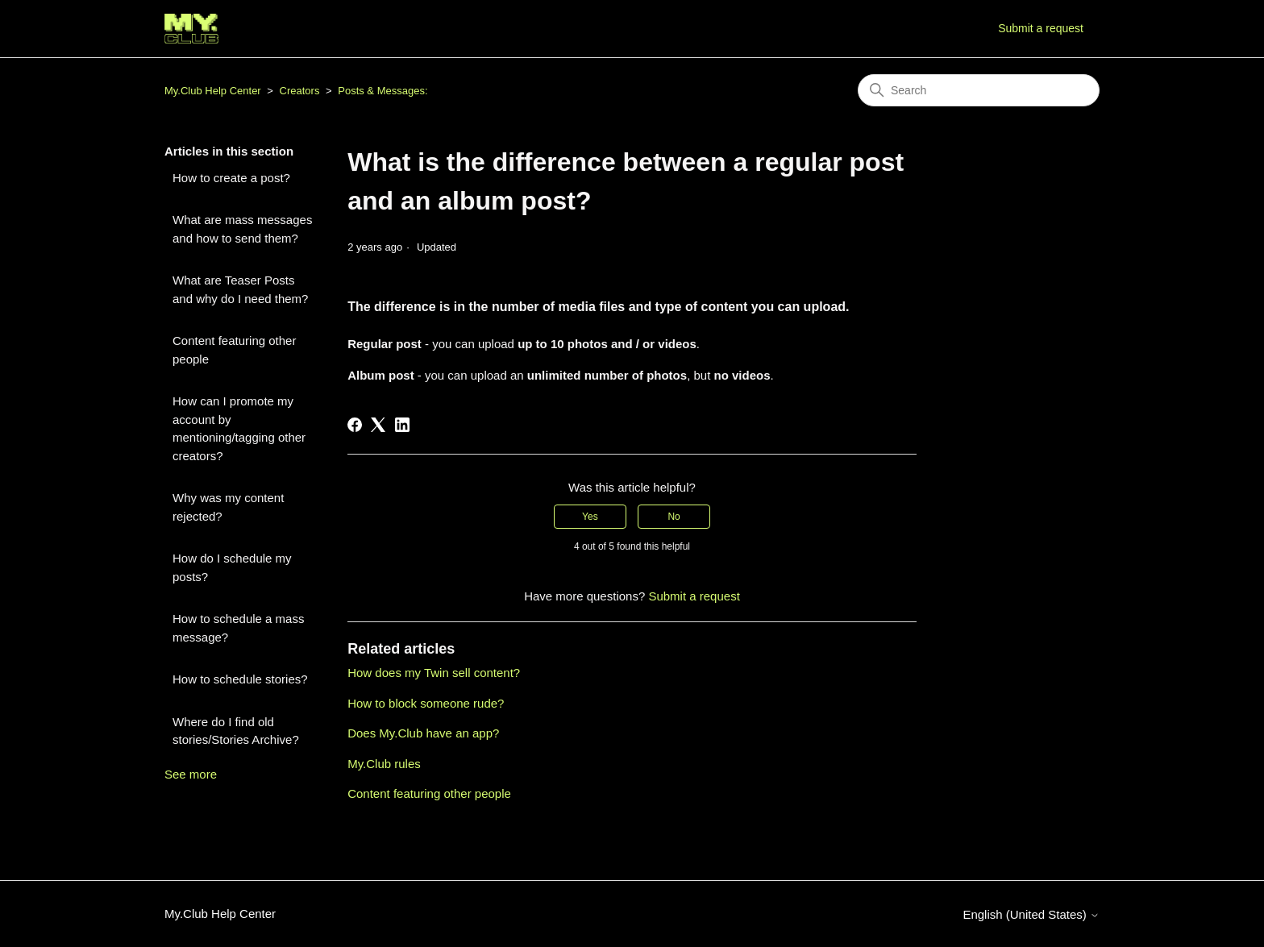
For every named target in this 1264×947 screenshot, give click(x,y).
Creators (300, 91)
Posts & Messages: (382, 91)
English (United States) (1031, 914)
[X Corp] (378, 424)
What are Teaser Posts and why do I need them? (240, 289)
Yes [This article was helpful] (590, 516)
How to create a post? (231, 178)
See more (190, 774)
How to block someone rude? (425, 703)
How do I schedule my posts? (232, 567)
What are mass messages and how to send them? (242, 229)
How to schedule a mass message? (238, 628)
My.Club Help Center (212, 91)
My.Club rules (384, 763)
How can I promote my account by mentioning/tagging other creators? (239, 428)
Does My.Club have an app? (423, 733)
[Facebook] (354, 424)
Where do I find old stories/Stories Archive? (236, 731)
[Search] (979, 90)
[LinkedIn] (402, 424)
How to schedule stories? (240, 679)
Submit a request (1040, 28)
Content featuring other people (234, 350)
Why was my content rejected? (228, 507)
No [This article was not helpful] (673, 516)
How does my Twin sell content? (433, 672)
